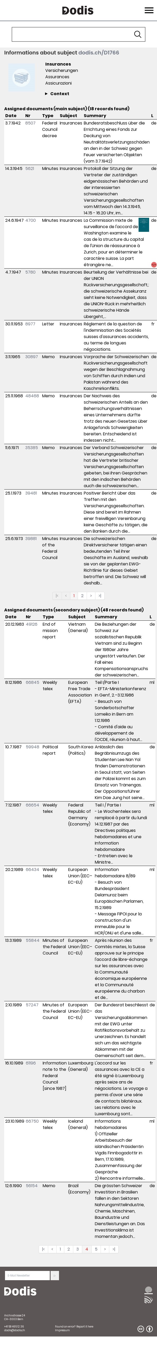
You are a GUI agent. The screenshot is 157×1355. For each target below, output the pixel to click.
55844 (33, 940)
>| (100, 596)
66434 (32, 870)
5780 (30, 272)
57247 (32, 1005)
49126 (31, 624)
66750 (32, 1121)
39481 (31, 493)
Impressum (62, 1330)
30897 (31, 357)
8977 (30, 324)
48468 (32, 396)
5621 (29, 168)
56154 (32, 1186)
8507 (30, 123)
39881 (31, 539)
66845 (32, 682)
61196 (31, 1063)
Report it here (84, 1327)
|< (57, 596)
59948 (32, 747)
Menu (148, 7)
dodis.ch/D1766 (98, 52)
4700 (30, 220)
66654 (32, 805)
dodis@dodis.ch (14, 1330)
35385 (31, 448)
